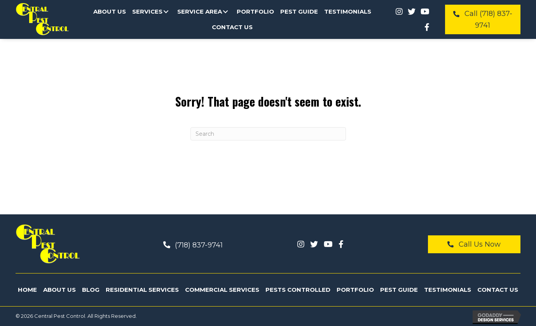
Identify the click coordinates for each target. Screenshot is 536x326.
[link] (109, 11)
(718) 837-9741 (199, 245)
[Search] (268, 133)
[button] (166, 12)
